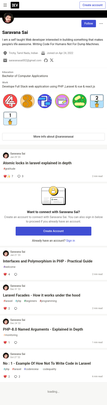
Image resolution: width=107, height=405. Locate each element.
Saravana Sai (17, 153)
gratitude (9, 169)
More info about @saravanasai (54, 136)
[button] (10, 101)
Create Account (53, 231)
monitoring (10, 335)
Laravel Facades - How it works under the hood (41, 295)
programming (48, 301)
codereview (31, 369)
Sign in (70, 240)
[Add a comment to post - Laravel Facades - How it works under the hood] (6, 308)
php (18, 301)
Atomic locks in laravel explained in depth (37, 163)
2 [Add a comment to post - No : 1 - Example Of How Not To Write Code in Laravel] (16, 376)
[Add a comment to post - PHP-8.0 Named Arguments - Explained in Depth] (6, 342)
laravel (8, 301)
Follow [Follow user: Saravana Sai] (88, 23)
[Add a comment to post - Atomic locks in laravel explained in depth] (8, 176)
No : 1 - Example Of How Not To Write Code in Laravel (47, 363)
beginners (30, 301)
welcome (9, 267)
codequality (48, 369)
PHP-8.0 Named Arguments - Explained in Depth (43, 329)
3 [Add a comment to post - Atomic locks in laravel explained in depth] (20, 176)
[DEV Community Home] (15, 5)
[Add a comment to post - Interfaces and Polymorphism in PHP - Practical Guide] (6, 274)
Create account (93, 5)
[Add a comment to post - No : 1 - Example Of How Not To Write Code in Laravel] (6, 376)
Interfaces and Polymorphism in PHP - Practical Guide (47, 261)
